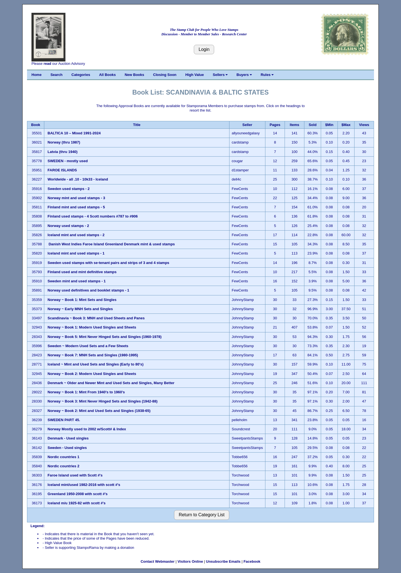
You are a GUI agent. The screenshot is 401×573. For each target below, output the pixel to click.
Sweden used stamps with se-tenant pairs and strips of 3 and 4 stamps (108, 263)
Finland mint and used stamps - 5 (76, 207)
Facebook (251, 561)
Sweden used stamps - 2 (69, 189)
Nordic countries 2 (63, 466)
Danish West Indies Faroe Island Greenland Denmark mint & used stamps (111, 244)
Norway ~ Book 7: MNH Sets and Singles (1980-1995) (93, 355)
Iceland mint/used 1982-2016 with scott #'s (84, 485)
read (47, 63)
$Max (346, 125)
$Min (329, 125)
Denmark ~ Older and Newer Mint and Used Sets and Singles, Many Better (111, 383)
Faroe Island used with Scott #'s (75, 475)
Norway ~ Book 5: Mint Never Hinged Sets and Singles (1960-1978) (105, 337)
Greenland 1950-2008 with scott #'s (78, 494)
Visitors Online (190, 561)
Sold (312, 125)
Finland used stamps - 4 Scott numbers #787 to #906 (93, 216)
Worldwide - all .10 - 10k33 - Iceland (78, 179)
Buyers (244, 75)
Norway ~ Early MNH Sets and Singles (80, 309)
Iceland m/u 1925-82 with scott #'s (77, 503)
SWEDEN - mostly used (68, 161)
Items (294, 125)
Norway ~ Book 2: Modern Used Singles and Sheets (92, 374)
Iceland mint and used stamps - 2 (76, 235)
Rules (267, 75)
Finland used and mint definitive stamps (82, 272)
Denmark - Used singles (68, 438)
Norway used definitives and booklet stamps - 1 (89, 290)
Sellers (220, 75)
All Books (107, 75)
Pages (275, 125)
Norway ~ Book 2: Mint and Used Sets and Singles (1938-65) (99, 411)
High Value (194, 75)
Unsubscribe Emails (223, 561)
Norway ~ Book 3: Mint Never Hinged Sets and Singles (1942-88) (103, 401)
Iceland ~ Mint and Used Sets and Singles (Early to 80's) (95, 364)
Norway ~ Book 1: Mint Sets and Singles (82, 300)
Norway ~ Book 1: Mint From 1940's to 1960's (86, 392)
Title (137, 125)
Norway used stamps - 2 (68, 226)
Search (56, 75)
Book (35, 125)
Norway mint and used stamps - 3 (76, 198)
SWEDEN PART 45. (64, 420)
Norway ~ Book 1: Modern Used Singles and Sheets (92, 327)
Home (36, 75)
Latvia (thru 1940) (63, 152)
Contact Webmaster (158, 561)
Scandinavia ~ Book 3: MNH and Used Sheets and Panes (96, 318)
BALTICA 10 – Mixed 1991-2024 (75, 133)
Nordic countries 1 (63, 457)
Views (364, 125)
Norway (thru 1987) (64, 142)
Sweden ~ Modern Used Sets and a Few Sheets (88, 346)
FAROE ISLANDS (63, 170)
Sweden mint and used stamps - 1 (77, 281)
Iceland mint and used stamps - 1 (77, 253)
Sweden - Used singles (67, 448)
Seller (247, 125)
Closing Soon (165, 75)
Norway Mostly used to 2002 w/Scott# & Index (87, 429)
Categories (81, 75)
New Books (134, 75)
